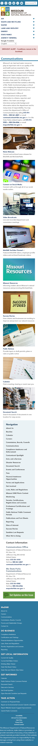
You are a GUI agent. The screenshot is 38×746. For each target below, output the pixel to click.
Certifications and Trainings (9, 637)
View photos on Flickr (18, 3)
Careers (3, 614)
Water (18, 25)
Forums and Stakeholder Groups (11, 623)
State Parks (18, 34)
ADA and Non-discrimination (19, 718)
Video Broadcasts (10, 217)
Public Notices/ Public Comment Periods (14, 681)
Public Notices (8, 349)
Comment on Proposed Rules (10, 702)
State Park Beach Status (8, 667)
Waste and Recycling (18, 22)
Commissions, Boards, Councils (11, 620)
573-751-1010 (15, 560)
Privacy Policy (19, 722)
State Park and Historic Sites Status (12, 670)
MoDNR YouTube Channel (14, 250)
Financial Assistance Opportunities (12, 640)
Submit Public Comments (9, 711)
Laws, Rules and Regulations (10, 643)
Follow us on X (2, 3)
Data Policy (19, 720)
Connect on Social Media (12, 184)
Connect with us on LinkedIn (10, 3)
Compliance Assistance (8, 634)
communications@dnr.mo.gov (15, 117)
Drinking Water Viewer (8, 664)
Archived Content (19, 724)
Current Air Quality (7, 658)
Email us (22, 3)
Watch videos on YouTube (14, 3)
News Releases (8, 152)
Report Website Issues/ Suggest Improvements (16, 708)
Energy (18, 31)
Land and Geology (18, 28)
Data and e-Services (7, 687)
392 (5, 122)
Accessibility (19, 715)
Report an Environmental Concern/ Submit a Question (18, 705)
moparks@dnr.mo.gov (12, 125)
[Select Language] (8, 43)
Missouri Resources (10, 283)
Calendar (6, 382)
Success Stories (9, 316)
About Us (4, 611)
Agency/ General (18, 38)
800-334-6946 (14, 122)
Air (18, 18)
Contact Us (4, 626)
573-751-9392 (15, 584)
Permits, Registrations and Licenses (12, 647)
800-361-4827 (14, 115)
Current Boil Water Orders (9, 661)
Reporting (4, 650)
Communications (6, 617)
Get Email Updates (8, 690)
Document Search (10, 412)
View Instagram (6, 3)
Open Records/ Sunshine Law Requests (13, 693)
